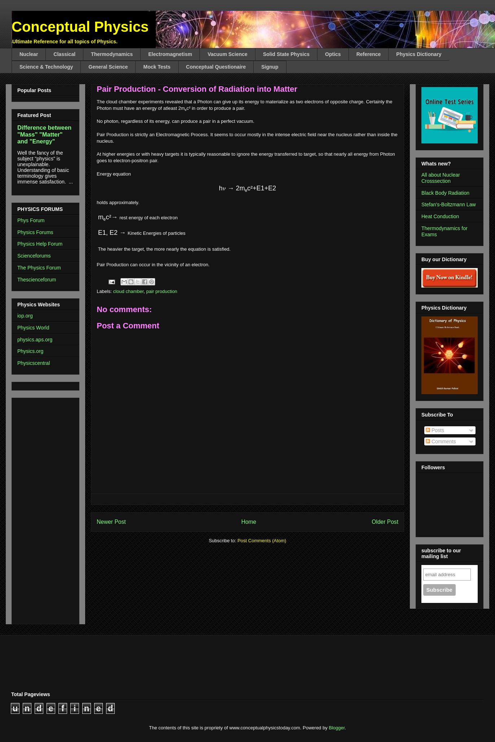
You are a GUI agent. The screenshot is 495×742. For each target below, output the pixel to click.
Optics (333, 54)
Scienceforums (34, 256)
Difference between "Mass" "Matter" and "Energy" (44, 134)
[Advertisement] (39, 509)
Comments (441, 441)
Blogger (337, 727)
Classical (64, 54)
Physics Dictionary (418, 54)
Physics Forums (35, 232)
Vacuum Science (227, 54)
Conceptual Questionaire (216, 67)
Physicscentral (33, 363)
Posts (435, 430)
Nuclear (28, 54)
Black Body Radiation (445, 193)
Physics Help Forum (39, 244)
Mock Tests (156, 67)
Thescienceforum (36, 279)
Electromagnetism (170, 54)
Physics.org (30, 351)
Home (249, 522)
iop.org (25, 316)
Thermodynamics (112, 54)
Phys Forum (30, 220)
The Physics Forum (39, 268)
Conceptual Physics (80, 27)
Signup (269, 67)
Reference (368, 54)
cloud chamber (128, 291)
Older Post (385, 522)
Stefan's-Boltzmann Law (448, 204)
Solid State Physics (286, 54)
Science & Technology (46, 67)
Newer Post (111, 522)
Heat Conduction (440, 216)
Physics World (33, 328)
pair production (161, 291)
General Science (108, 67)
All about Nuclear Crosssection (440, 178)
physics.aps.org (34, 339)
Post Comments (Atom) (261, 540)
